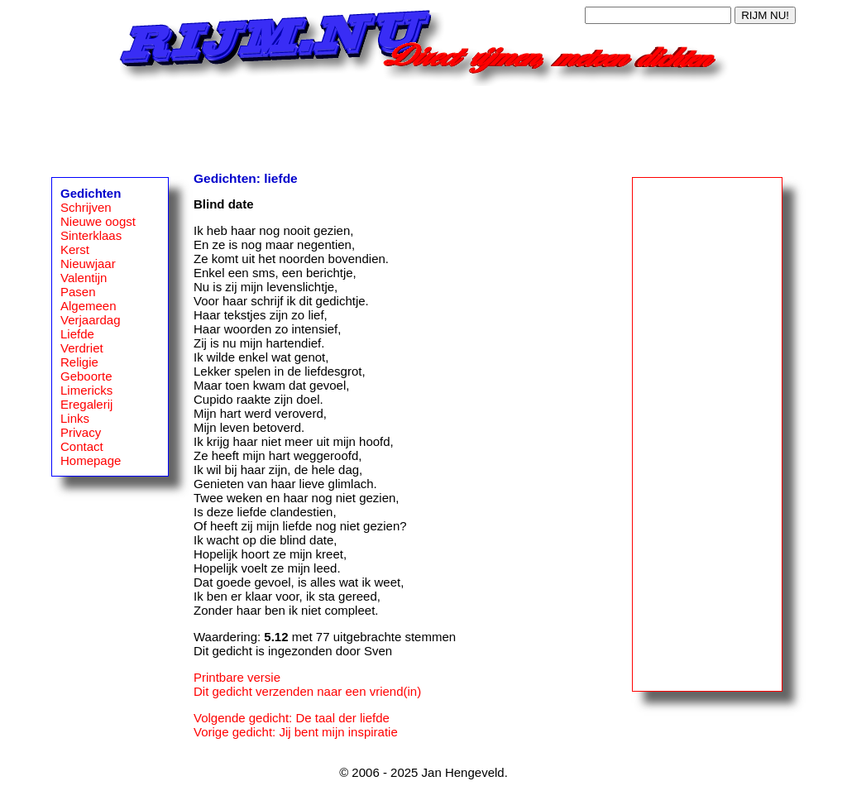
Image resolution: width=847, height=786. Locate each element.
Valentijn (83, 278)
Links (74, 418)
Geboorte (86, 376)
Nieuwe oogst (98, 221)
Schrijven (86, 207)
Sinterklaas (91, 235)
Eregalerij (86, 404)
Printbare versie (237, 677)
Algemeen (88, 306)
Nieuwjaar (88, 263)
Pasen (78, 292)
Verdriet (81, 348)
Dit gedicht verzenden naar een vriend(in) (307, 691)
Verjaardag (90, 320)
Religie (79, 362)
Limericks (86, 390)
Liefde (77, 334)
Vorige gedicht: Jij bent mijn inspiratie (296, 732)
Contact (81, 446)
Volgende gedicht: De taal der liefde (292, 718)
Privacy (80, 432)
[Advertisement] (423, 123)
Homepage (90, 460)
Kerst (74, 249)
